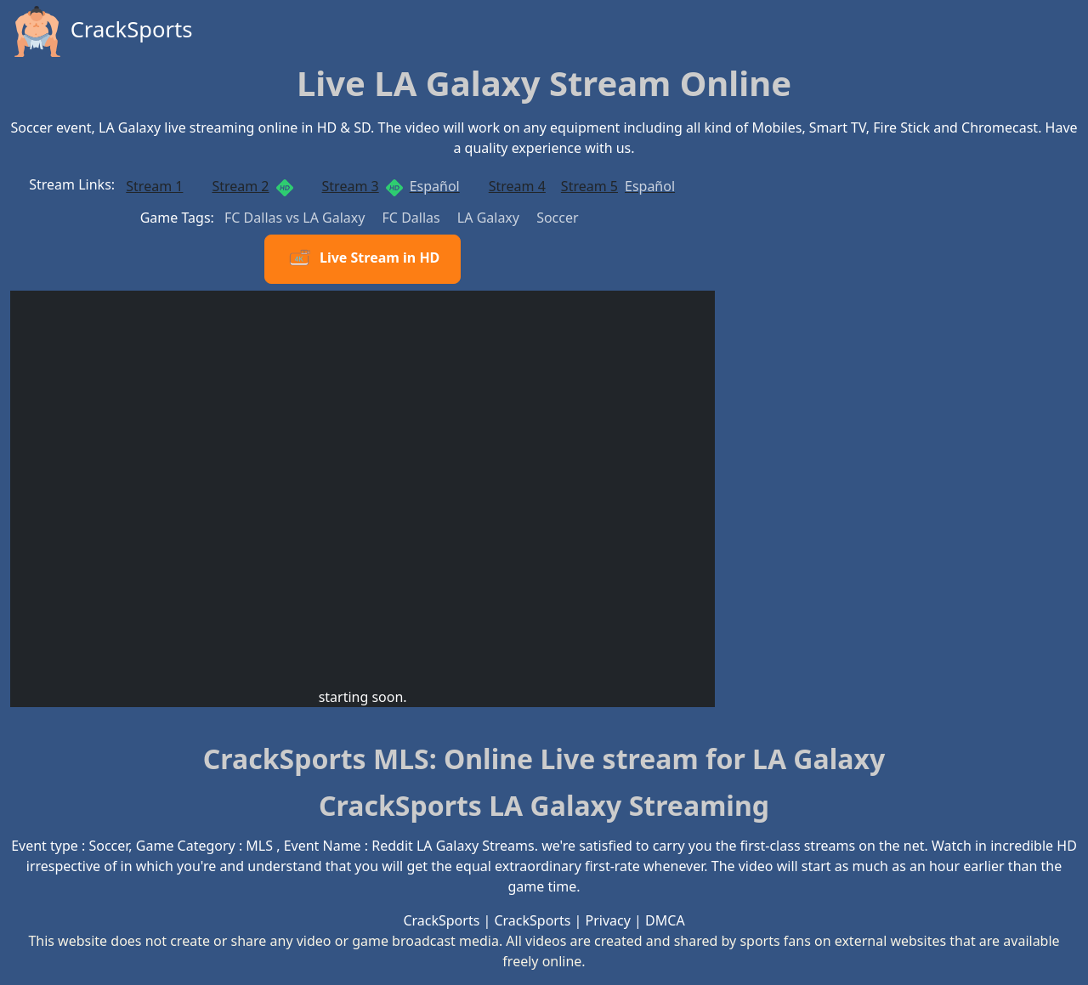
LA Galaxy (490, 217)
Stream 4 (517, 186)
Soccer (557, 217)
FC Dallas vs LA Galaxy (296, 217)
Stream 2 (252, 186)
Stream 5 (618, 186)
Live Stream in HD (362, 259)
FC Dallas (413, 217)
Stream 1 (154, 186)
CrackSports (101, 31)
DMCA (665, 920)
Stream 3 (391, 186)
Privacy (608, 920)
